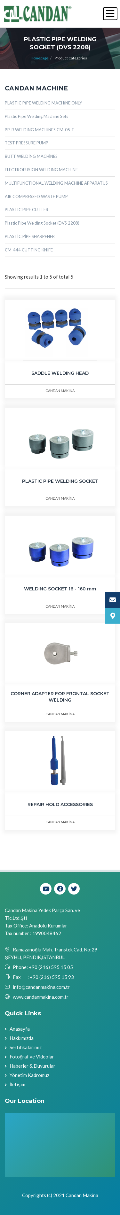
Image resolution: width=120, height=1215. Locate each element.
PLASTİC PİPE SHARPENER (30, 236)
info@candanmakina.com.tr (41, 987)
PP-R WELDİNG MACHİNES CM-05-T (39, 129)
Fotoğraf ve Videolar (32, 1056)
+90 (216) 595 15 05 (50, 967)
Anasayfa (20, 1029)
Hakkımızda (22, 1038)
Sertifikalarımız (26, 1047)
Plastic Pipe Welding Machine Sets (36, 116)
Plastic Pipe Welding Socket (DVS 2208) (42, 223)
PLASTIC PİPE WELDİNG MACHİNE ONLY (43, 102)
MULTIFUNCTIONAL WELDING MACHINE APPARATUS (56, 183)
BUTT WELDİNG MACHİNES (31, 156)
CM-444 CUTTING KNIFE (29, 249)
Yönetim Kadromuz (29, 1075)
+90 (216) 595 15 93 (52, 977)
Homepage (39, 58)
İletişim (17, 1084)
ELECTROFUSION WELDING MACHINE (41, 169)
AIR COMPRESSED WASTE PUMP (36, 196)
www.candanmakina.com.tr (40, 997)
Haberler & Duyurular (32, 1066)
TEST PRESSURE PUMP (26, 142)
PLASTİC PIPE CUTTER (26, 209)
